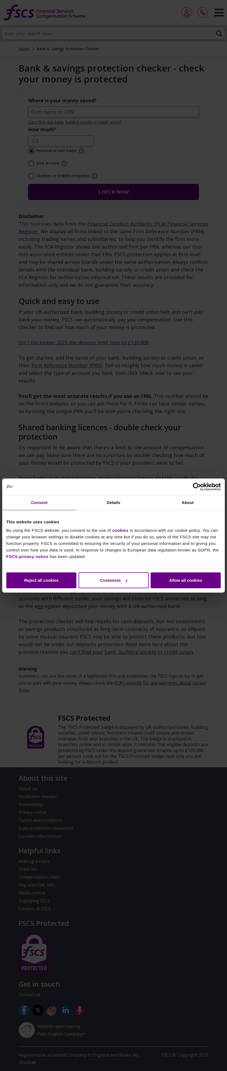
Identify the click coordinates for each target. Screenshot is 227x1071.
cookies (120, 530)
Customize (113, 580)
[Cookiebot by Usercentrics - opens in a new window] (197, 486)
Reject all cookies (41, 580)
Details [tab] (113, 502)
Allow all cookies (185, 580)
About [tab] (188, 502)
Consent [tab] (39, 502)
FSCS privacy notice (27, 556)
